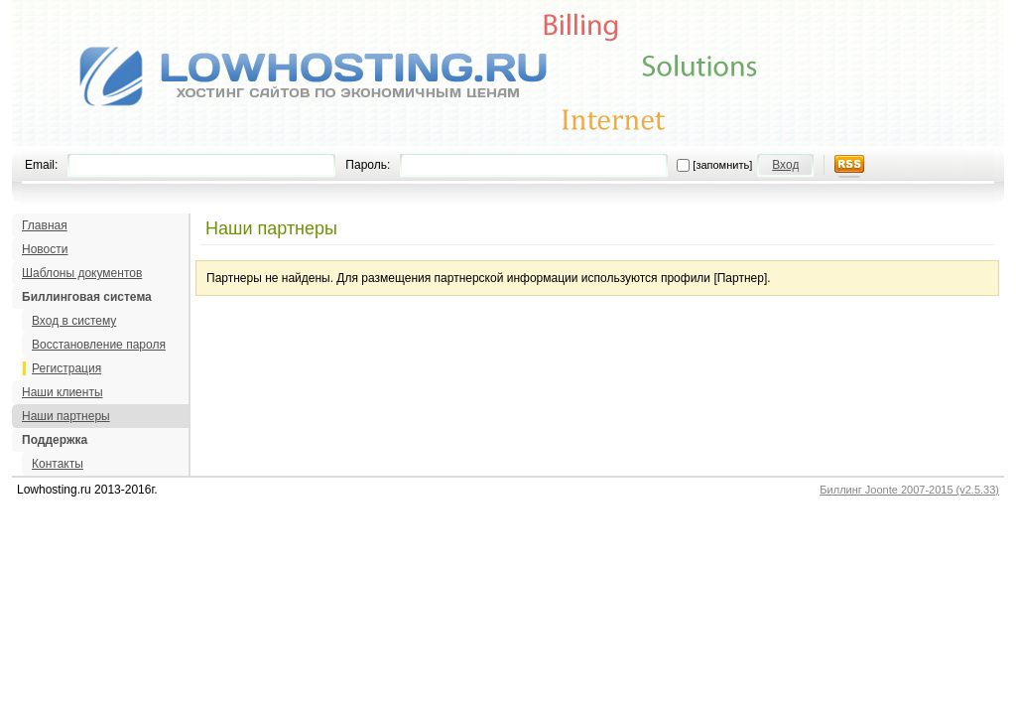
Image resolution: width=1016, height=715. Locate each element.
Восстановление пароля (99, 345)
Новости (44, 249)
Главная (44, 225)
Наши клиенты (62, 392)
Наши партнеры (66, 416)
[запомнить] (722, 165)
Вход (785, 165)
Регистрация (66, 368)
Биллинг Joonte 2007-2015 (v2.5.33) (909, 490)
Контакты (57, 464)
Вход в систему (74, 321)
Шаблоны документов (82, 273)
